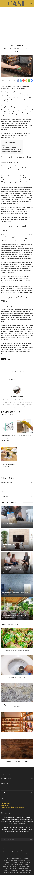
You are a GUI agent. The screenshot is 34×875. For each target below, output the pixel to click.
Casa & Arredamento (17, 482)
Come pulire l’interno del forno (12, 149)
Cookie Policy (5, 805)
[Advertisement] (17, 25)
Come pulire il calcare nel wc (17, 677)
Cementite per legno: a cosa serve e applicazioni (16, 526)
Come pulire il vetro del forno (11, 147)
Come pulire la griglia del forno (12, 151)
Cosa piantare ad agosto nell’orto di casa (17, 371)
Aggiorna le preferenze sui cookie (12, 807)
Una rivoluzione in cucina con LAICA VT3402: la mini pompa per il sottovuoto (8, 464)
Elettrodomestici (17, 45)
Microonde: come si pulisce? (24, 435)
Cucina (9, 359)
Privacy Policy (5, 803)
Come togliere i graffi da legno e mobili (17, 761)
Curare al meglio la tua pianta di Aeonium (17, 650)
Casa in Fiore (17, 487)
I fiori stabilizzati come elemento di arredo (17, 379)
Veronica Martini (5, 80)
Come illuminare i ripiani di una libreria (17, 734)
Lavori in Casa (17, 497)
